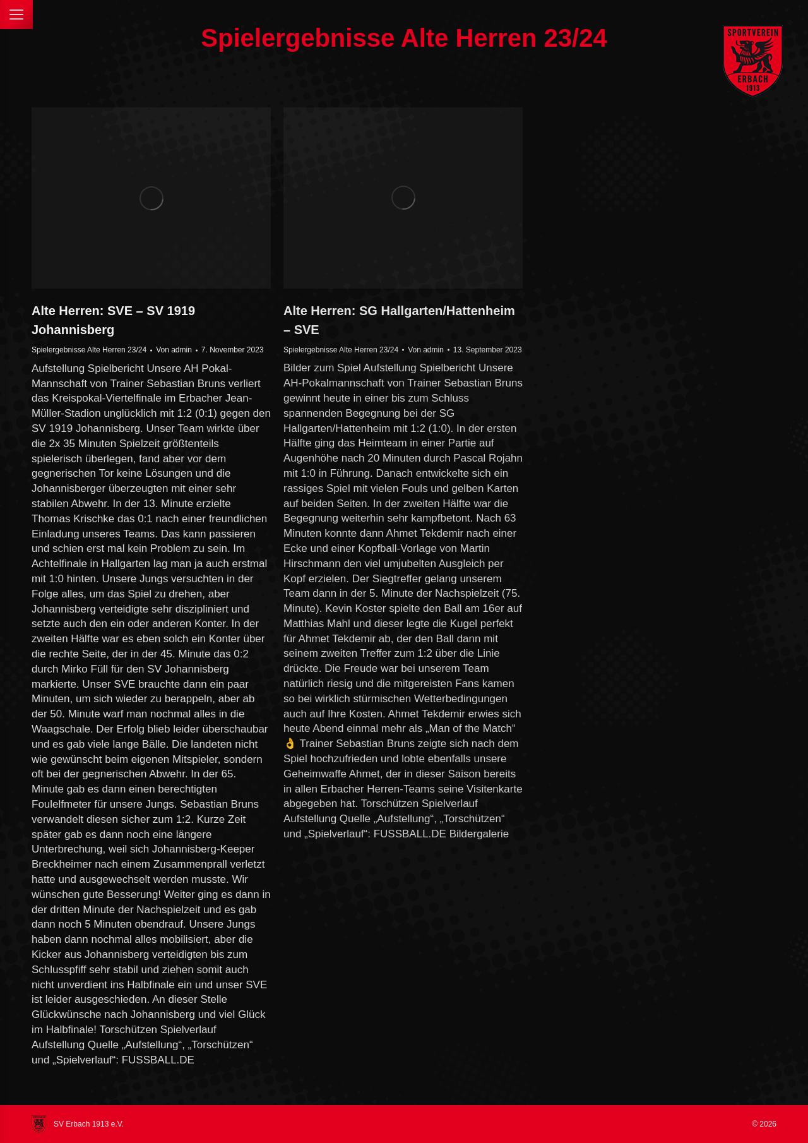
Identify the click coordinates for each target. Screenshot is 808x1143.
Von (174, 349)
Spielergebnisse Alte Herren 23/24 (89, 349)
